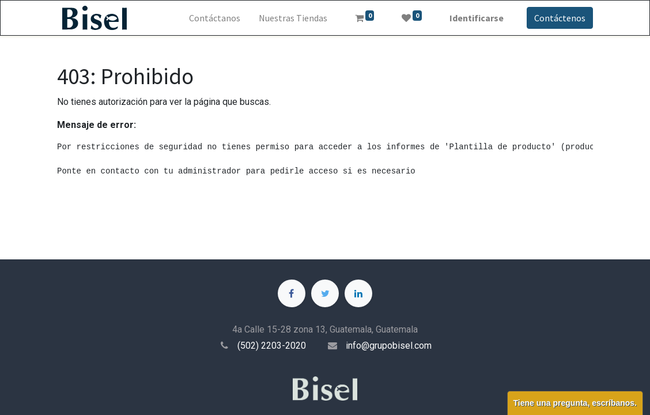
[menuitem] (215, 18)
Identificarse (476, 18)
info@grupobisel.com (389, 345)
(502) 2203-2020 (271, 345)
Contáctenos (559, 18)
